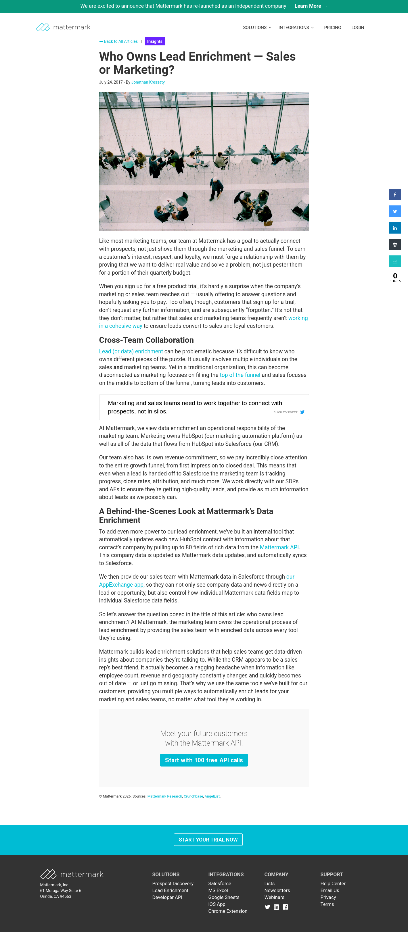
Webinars (275, 897)
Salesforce (219, 883)
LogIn (357, 27)
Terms (327, 904)
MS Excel (218, 890)
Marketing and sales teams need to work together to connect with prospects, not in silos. (195, 407)
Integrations (296, 27)
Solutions (257, 27)
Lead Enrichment (170, 890)
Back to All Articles (118, 41)
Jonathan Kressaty (148, 82)
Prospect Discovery (173, 883)
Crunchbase (193, 796)
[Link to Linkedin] (277, 907)
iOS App (217, 904)
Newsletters (277, 890)
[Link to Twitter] (269, 907)
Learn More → (311, 6)
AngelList (212, 796)
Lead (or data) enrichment (131, 351)
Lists (270, 883)
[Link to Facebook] (285, 907)
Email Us (330, 890)
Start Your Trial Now (208, 840)
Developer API (167, 897)
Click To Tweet (285, 412)
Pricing (332, 27)
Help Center (333, 883)
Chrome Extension (228, 911)
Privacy (328, 897)
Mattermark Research (165, 796)
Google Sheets (224, 897)
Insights (154, 41)
